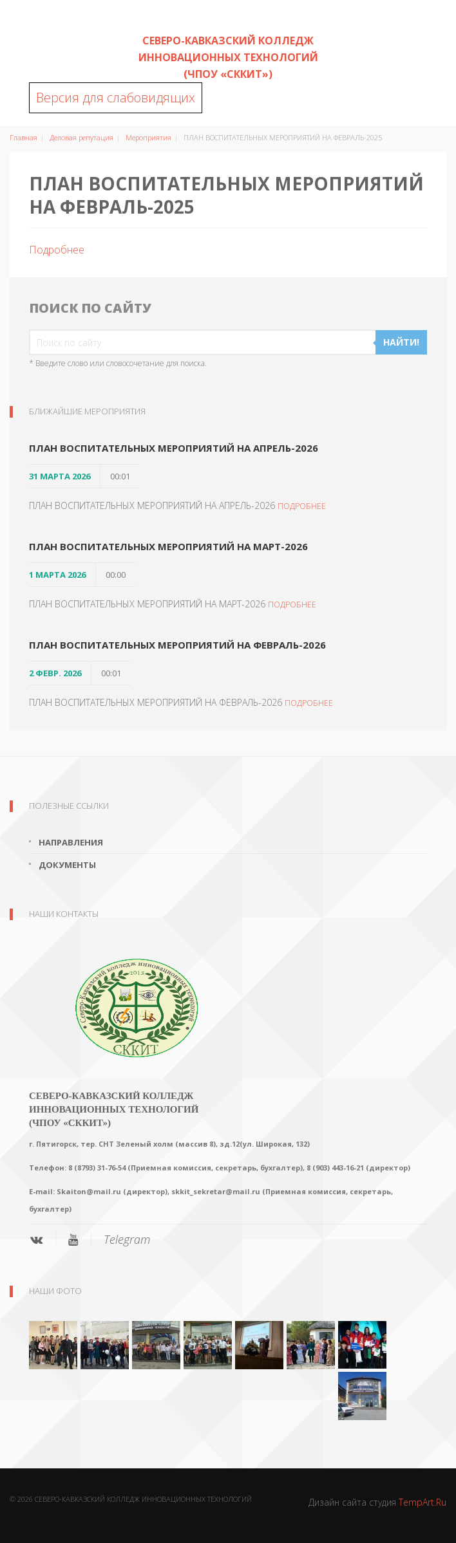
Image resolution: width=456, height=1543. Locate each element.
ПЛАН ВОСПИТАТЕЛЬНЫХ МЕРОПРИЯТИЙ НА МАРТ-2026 (168, 546)
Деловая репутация (81, 137)
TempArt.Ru (422, 1502)
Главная (23, 137)
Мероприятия (148, 137)
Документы (67, 865)
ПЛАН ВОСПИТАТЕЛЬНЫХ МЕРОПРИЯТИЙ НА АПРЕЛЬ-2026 (173, 447)
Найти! (401, 342)
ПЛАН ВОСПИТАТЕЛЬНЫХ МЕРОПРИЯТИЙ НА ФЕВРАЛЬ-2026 (177, 644)
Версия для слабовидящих (115, 97)
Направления (71, 842)
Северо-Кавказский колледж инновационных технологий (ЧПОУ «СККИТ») (228, 57)
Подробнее (56, 250)
